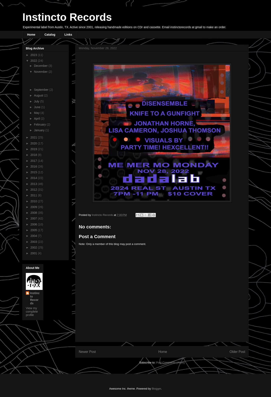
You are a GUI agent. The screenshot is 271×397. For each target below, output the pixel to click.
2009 (34, 207)
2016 (34, 166)
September (41, 89)
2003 (34, 241)
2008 (34, 212)
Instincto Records (67, 17)
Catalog (49, 34)
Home (31, 34)
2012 (34, 189)
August (39, 95)
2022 (34, 60)
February (40, 124)
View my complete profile (32, 311)
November (41, 71)
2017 (34, 160)
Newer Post (87, 352)
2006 (34, 224)
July (37, 101)
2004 (34, 236)
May (37, 113)
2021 (34, 137)
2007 (34, 218)
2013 (34, 184)
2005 (34, 230)
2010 (34, 201)
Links (68, 34)
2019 (34, 149)
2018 (34, 155)
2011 (34, 195)
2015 (34, 172)
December (41, 65)
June (37, 107)
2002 (34, 247)
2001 (34, 253)
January (39, 130)
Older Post (237, 352)
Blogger (156, 388)
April (37, 118)
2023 (34, 55)
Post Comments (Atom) (170, 362)
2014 (34, 178)
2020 (34, 143)
